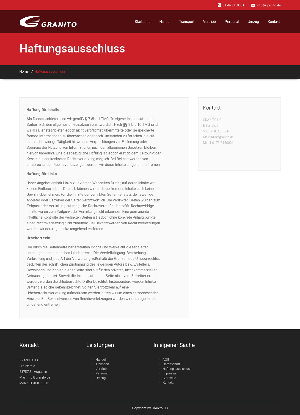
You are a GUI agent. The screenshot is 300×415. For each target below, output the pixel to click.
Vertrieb (209, 21)
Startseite (143, 21)
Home (24, 71)
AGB (166, 359)
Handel (165, 21)
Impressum (171, 373)
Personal (232, 21)
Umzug (253, 21)
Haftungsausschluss (50, 71)
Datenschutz (172, 364)
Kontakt (274, 21)
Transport (186, 21)
